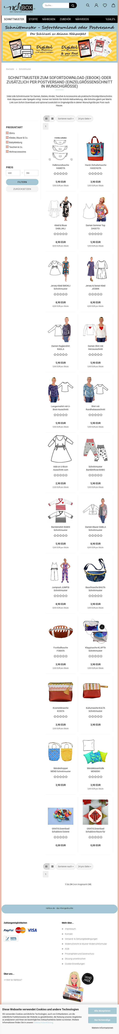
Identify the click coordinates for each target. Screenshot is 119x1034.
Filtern (22, 182)
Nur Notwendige (102, 1020)
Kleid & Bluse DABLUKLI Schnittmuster (60, 227)
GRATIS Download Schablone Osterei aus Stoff (60, 830)
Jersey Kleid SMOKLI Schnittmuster (61, 287)
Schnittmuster (14, 19)
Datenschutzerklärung (43, 1022)
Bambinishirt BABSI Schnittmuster (60, 528)
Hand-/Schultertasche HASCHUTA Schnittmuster (95, 167)
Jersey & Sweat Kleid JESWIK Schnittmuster (95, 287)
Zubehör (65, 19)
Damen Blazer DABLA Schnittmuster (95, 528)
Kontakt (69, 934)
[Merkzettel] (105, 5)
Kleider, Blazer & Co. (17, 137)
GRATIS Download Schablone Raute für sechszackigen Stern (95, 830)
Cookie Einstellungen (75, 964)
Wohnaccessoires (16, 151)
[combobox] (66, 119)
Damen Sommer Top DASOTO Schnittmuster (95, 227)
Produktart (14, 127)
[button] (96, 5)
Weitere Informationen (102, 1028)
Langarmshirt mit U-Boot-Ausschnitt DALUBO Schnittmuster (60, 408)
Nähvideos (82, 19)
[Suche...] (73, 5)
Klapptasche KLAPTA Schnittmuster (95, 649)
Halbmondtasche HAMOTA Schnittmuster (60, 167)
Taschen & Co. (14, 147)
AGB (67, 949)
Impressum (70, 929)
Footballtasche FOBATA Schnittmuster (60, 649)
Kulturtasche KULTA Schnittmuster (95, 709)
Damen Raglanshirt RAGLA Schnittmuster (60, 348)
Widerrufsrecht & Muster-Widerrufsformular (86, 944)
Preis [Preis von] (9, 167)
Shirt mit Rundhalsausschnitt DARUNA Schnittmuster (95, 408)
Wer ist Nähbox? (14, 980)
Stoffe (33, 19)
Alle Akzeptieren (102, 1011)
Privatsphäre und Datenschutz (79, 953)
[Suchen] (88, 5)
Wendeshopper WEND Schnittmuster (61, 770)
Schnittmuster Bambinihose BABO (95, 468)
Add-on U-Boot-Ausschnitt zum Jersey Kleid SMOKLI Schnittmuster (61, 468)
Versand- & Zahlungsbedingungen (81, 939)
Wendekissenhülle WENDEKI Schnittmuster (95, 770)
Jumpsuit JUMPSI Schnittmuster (60, 589)
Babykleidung (14, 142)
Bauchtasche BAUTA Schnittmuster (95, 589)
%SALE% (110, 19)
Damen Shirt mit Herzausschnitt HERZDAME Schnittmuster (95, 348)
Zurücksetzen (22, 189)
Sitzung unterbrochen (75, 958)
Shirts (10, 133)
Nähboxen (48, 19)
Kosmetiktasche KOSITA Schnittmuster (60, 710)
